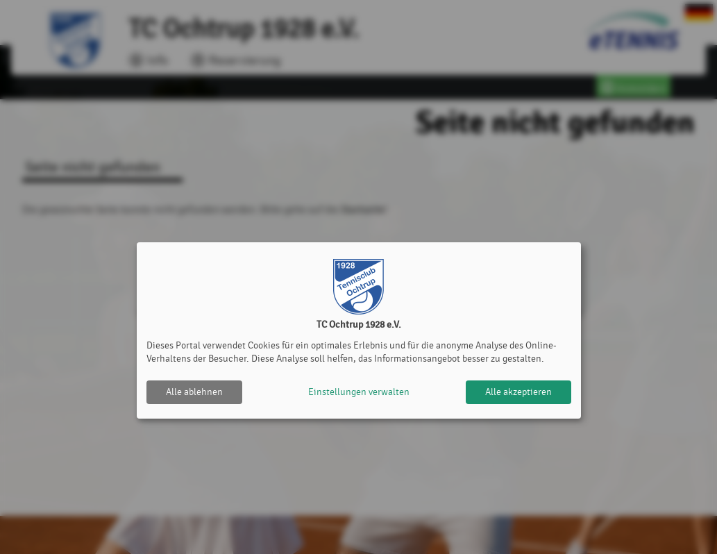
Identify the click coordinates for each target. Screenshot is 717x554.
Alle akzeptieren (518, 392)
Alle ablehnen (194, 392)
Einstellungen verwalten (359, 392)
